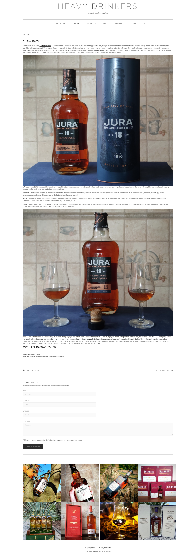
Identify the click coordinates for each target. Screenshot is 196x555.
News (76, 23)
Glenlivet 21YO (162, 370)
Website (26, 411)
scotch (46, 356)
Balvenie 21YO (33, 370)
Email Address (29, 401)
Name (25, 390)
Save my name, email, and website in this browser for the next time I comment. (53, 440)
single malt (52, 356)
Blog (105, 23)
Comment (27, 421)
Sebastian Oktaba (34, 354)
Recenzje (91, 23)
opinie (42, 356)
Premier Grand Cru (102, 50)
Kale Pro (96, 551)
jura (34, 356)
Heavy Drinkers (98, 6)
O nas (133, 23)
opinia (38, 356)
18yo (27, 356)
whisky (62, 356)
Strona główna (59, 23)
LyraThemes (106, 551)
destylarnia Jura (45, 46)
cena (31, 356)
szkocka (57, 356)
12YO (97, 343)
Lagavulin (90, 339)
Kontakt (119, 23)
